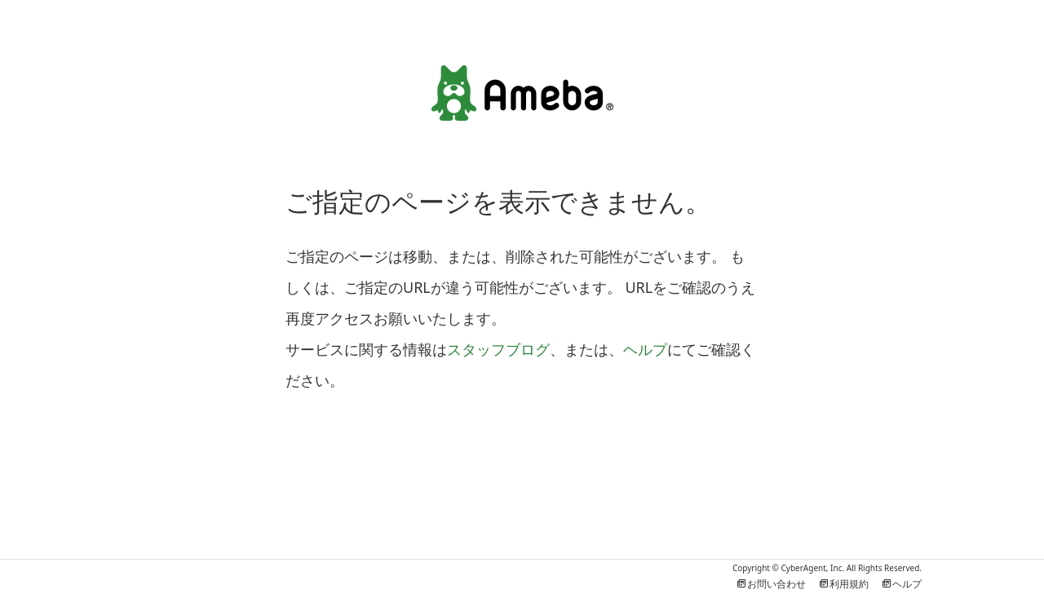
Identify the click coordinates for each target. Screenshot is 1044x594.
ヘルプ (645, 349)
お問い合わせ (771, 584)
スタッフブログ (498, 349)
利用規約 (843, 584)
